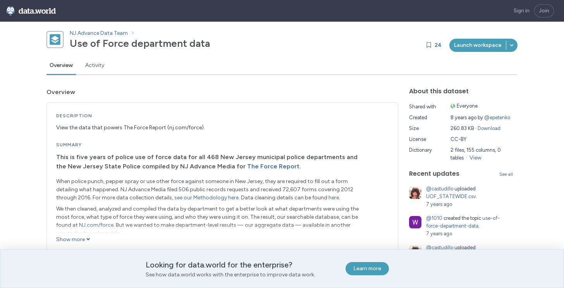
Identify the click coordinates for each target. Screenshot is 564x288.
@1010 (434, 218)
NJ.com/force (96, 225)
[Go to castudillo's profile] (415, 193)
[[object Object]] (477, 45)
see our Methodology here (206, 197)
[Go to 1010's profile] (415, 222)
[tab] (61, 66)
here (333, 197)
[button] (512, 45)
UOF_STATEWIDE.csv (451, 196)
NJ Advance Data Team (99, 33)
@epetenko (497, 117)
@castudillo (439, 189)
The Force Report (273, 166)
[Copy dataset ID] (217, 43)
